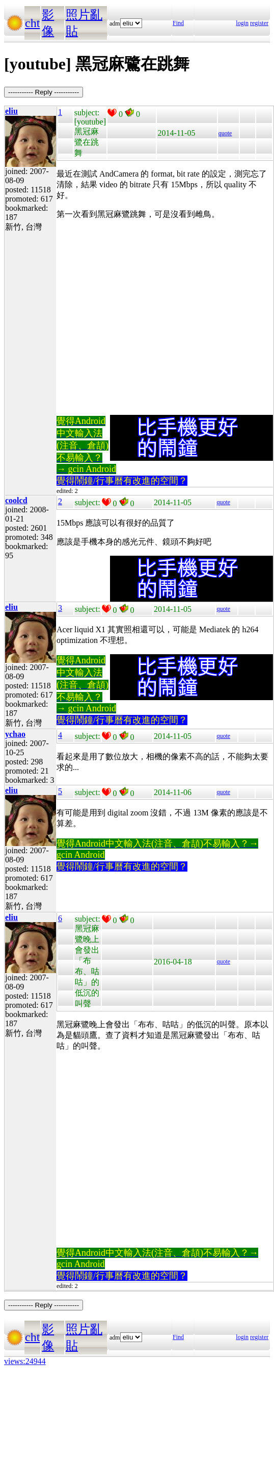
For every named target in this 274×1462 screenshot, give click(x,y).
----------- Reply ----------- (43, 92)
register (259, 23)
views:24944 (25, 1361)
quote (225, 133)
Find (178, 23)
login (242, 23)
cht (32, 23)
